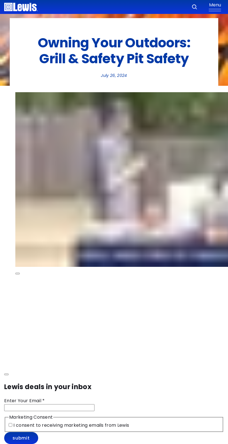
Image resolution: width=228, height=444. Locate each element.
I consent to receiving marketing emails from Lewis (70, 425)
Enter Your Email (24, 400)
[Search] (194, 6)
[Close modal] (6, 374)
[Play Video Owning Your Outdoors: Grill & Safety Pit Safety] (17, 273)
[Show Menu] (215, 7)
